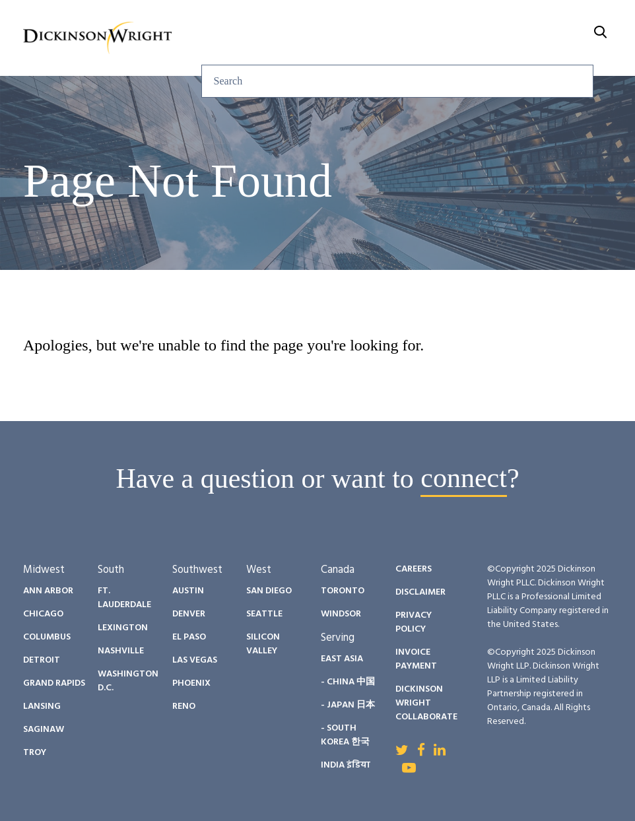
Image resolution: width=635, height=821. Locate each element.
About (558, 38)
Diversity (417, 38)
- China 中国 (348, 682)
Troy (34, 753)
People (345, 38)
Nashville (121, 651)
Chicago (43, 614)
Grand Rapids (54, 683)
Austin (188, 591)
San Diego (269, 591)
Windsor (341, 614)
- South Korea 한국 (345, 735)
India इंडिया (345, 765)
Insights (276, 38)
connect (463, 478)
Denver (188, 614)
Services (201, 38)
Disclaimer (420, 592)
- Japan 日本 (348, 705)
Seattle (264, 614)
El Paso (189, 637)
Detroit (41, 660)
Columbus (47, 637)
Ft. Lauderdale (124, 598)
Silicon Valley (263, 644)
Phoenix (191, 683)
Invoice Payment (416, 659)
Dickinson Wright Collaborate (426, 703)
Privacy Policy (413, 622)
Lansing (42, 706)
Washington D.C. (128, 681)
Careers (492, 38)
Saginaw (43, 730)
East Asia (342, 659)
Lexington (123, 628)
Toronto (342, 591)
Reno (183, 706)
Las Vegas (194, 660)
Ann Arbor (48, 591)
